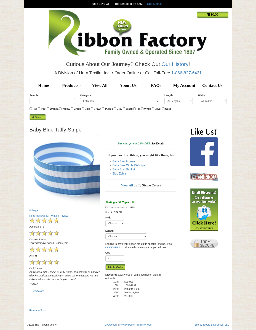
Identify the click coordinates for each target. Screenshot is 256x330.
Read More (38, 291)
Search (37, 117)
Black (129, 108)
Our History (174, 64)
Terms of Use (144, 324)
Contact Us (212, 85)
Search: (34, 95)
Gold (168, 108)
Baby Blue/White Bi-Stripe (129, 165)
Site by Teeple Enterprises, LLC (211, 324)
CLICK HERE (112, 247)
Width (108, 217)
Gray (119, 108)
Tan (138, 108)
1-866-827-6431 (186, 72)
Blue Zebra (119, 173)
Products (71, 85)
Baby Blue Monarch (125, 161)
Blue (87, 108)
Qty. (107, 252)
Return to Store (37, 310)
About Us (128, 85)
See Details (154, 4)
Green (77, 108)
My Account (184, 85)
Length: (169, 95)
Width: (202, 95)
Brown (98, 108)
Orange (54, 108)
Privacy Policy (127, 324)
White (147, 108)
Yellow (66, 108)
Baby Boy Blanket (124, 169)
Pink (43, 108)
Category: (86, 95)
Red (35, 108)
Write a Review (59, 215)
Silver (158, 108)
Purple (109, 108)
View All (99, 85)
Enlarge (64, 173)
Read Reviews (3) (39, 215)
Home (43, 85)
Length (109, 230)
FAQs (156, 85)
